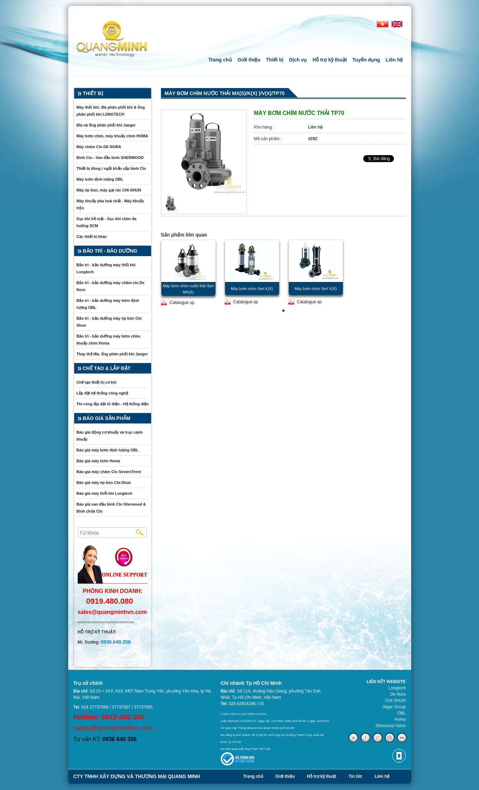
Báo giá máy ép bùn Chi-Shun (104, 482)
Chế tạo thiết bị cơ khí (97, 382)
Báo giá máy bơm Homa (98, 461)
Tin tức (355, 776)
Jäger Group (394, 706)
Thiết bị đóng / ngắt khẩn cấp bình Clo (111, 168)
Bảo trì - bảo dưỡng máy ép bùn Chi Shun (109, 321)
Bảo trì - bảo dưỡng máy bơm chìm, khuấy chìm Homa (109, 339)
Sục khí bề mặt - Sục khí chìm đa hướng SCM (106, 222)
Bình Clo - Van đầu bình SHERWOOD (110, 157)
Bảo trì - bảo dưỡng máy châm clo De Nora (111, 286)
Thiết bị (274, 60)
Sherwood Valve (390, 725)
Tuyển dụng (366, 60)
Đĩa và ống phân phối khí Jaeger (106, 125)
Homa (400, 719)
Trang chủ (220, 60)
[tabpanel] (188, 273)
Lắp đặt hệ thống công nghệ (102, 393)
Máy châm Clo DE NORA (99, 147)
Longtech (397, 688)
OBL (401, 713)
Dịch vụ (298, 60)
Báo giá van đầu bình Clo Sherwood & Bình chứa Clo (111, 507)
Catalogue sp (182, 302)
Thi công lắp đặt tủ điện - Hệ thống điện (113, 404)
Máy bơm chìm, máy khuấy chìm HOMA (112, 136)
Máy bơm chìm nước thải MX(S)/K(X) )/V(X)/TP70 (225, 93)
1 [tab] (283, 310)
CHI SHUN (395, 700)
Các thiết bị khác (92, 236)
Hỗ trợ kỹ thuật (329, 60)
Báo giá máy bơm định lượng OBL (108, 450)
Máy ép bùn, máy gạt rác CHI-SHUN (109, 190)
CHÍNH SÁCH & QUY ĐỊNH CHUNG (244, 714)
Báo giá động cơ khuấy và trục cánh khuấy (110, 435)
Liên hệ (394, 60)
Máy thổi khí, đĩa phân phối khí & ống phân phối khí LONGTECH (111, 110)
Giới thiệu (249, 60)
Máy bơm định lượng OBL (100, 179)
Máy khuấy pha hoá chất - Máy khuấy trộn (110, 204)
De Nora (398, 694)
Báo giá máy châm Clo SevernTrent (109, 472)
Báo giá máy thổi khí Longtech (105, 493)
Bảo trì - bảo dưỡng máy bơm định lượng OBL (108, 304)
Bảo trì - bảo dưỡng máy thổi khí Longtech (106, 268)
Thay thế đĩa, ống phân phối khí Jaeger (112, 354)
